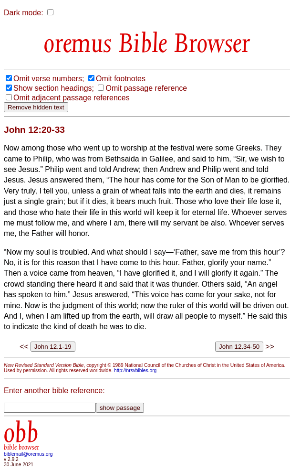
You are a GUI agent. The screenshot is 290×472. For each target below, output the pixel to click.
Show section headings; (53, 88)
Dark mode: (23, 13)
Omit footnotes (120, 79)
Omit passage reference (146, 88)
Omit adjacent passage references (71, 98)
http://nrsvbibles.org (135, 370)
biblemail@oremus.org (28, 454)
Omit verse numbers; (48, 79)
